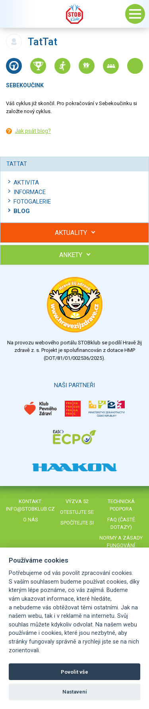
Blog (22, 211)
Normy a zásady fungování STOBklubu (121, 545)
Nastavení (74, 692)
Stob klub (75, 14)
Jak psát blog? (33, 131)
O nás (30, 520)
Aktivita (26, 182)
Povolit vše (74, 672)
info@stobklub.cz (30, 509)
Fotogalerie (32, 201)
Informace (30, 192)
